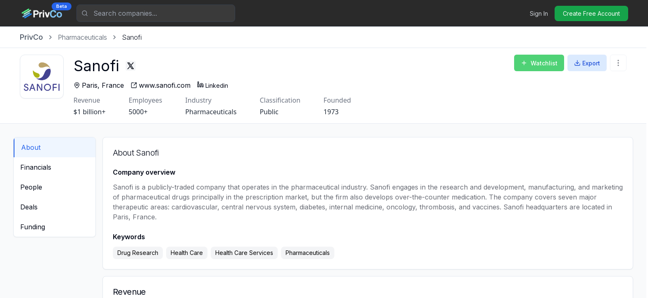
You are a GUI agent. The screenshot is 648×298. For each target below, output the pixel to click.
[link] (132, 37)
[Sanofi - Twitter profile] (140, 66)
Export (587, 63)
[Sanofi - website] (170, 85)
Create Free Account (591, 13)
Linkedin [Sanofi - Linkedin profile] (221, 85)
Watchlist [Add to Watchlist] (539, 63)
